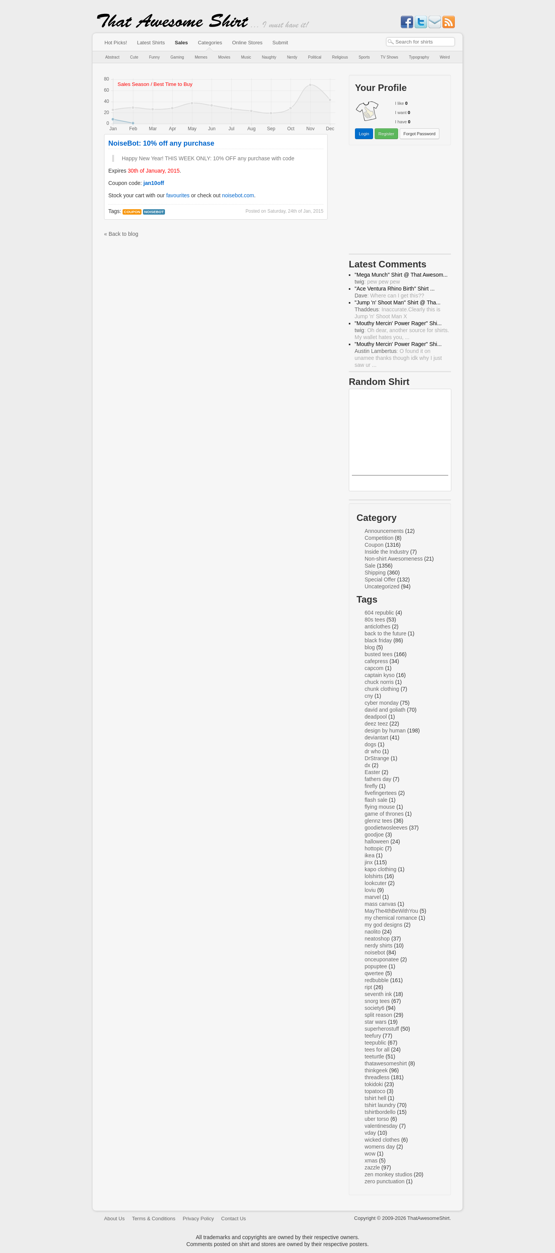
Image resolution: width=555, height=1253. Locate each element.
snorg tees (377, 1001)
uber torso (377, 1119)
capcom (374, 668)
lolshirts (374, 876)
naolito (372, 932)
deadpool (376, 717)
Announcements (384, 531)
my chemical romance (391, 918)
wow (370, 1154)
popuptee (376, 966)
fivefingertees (381, 793)
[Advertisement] (400, 201)
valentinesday (381, 1126)
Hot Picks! (115, 42)
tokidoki (374, 1084)
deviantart (376, 737)
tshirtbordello (380, 1112)
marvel (373, 897)
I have (401, 121)
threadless (377, 1077)
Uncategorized (382, 586)
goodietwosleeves (386, 828)
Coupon (132, 212)
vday (370, 1133)
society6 (374, 1008)
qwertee (374, 973)
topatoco (375, 1091)
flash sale (376, 800)
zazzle (372, 1167)
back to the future (385, 633)
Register (386, 133)
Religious (340, 57)
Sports (364, 57)
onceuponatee (382, 959)
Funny (154, 57)
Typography (419, 57)
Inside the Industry (387, 552)
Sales (181, 42)
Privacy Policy (198, 1218)
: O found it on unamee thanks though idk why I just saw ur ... (398, 358)
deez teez (376, 724)
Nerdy (292, 57)
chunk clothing (382, 689)
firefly (371, 786)
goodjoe (374, 834)
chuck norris (379, 682)
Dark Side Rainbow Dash (400, 482)
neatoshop (377, 939)
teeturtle (374, 1056)
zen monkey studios (388, 1174)
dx (367, 765)
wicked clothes (382, 1140)
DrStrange (377, 758)
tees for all (377, 1049)
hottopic (374, 848)
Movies (224, 57)
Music (246, 57)
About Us (114, 1218)
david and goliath (385, 710)
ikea (370, 855)
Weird (445, 57)
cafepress (376, 661)
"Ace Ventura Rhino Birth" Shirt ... (395, 289)
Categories (210, 42)
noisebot (154, 212)
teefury (373, 1036)
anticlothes (377, 626)
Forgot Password (420, 133)
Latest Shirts (151, 42)
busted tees (378, 654)
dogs (370, 744)
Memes (201, 57)
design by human (385, 730)
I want (401, 112)
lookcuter (376, 883)
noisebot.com (238, 195)
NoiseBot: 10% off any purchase (161, 143)
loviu (370, 890)
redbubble (376, 980)
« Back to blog (121, 234)
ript (368, 987)
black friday (378, 640)
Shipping (375, 572)
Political (314, 57)
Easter (372, 772)
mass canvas (380, 904)
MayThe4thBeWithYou (391, 911)
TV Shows (389, 57)
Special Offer (380, 579)
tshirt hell (375, 1098)
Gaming (177, 57)
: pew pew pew (377, 282)
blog (370, 647)
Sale (370, 566)
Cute (134, 57)
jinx (369, 862)
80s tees (375, 619)
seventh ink (378, 994)
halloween (377, 841)
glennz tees (378, 821)
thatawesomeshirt (386, 1063)
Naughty (269, 57)
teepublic (375, 1043)
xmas (371, 1160)
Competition (379, 538)
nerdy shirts (378, 945)
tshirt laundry (380, 1105)
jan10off (153, 183)
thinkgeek (376, 1070)
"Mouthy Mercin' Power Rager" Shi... (398, 323)
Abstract (112, 57)
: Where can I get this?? (389, 295)
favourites (178, 195)
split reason (378, 1015)
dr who (373, 751)
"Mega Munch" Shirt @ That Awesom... (401, 275)
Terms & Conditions (153, 1218)
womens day (380, 1147)
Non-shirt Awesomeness (394, 559)
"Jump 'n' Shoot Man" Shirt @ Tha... (398, 302)
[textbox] (420, 41)
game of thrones (384, 814)
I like (399, 103)
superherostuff (382, 1029)
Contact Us (233, 1218)
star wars (376, 1022)
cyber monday (382, 703)
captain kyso (380, 675)
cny (369, 696)
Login (364, 133)
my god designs (383, 925)
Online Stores (247, 42)
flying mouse (380, 807)
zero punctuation (385, 1181)
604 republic (379, 613)
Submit (280, 42)
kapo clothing (381, 869)
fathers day (378, 779)
